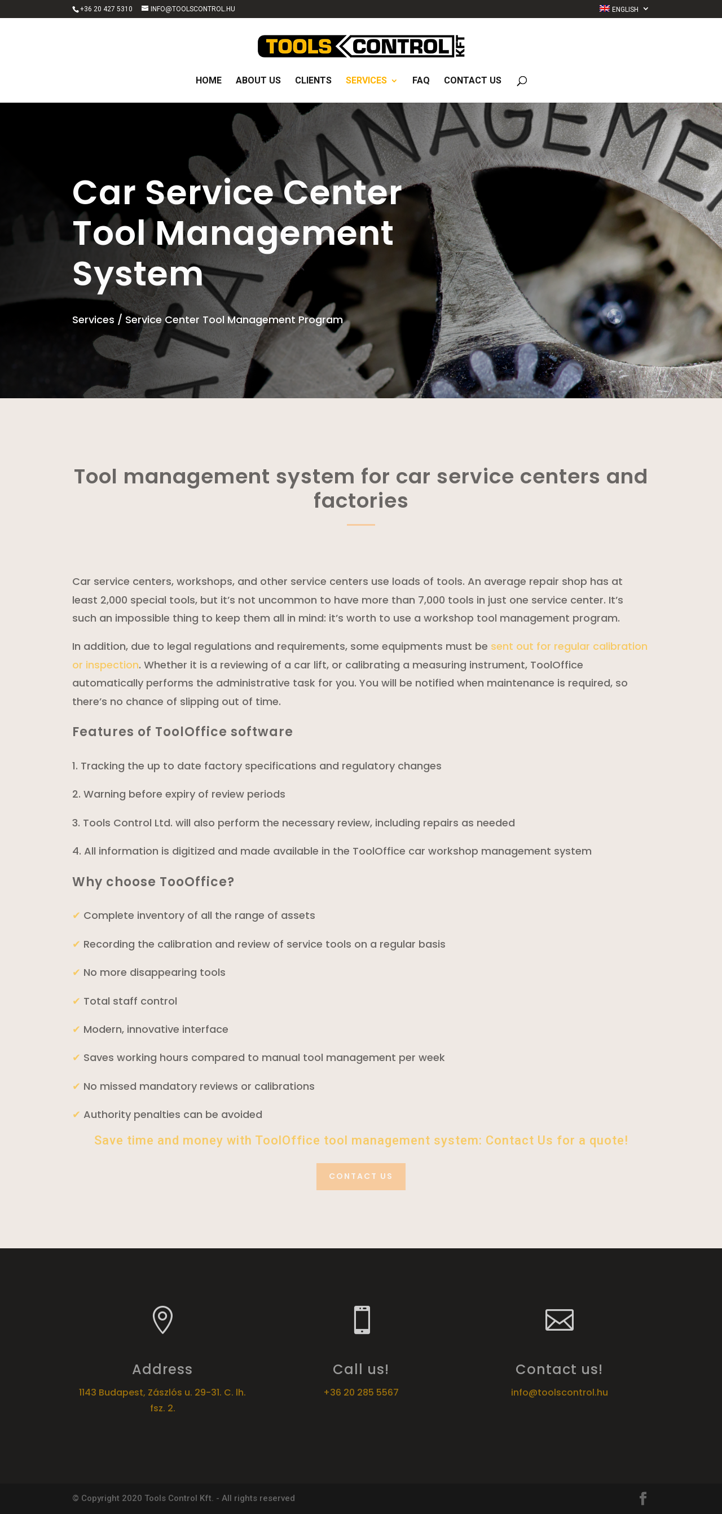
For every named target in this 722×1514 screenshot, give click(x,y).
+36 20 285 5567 (361, 1392)
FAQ (421, 81)
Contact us (472, 81)
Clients (313, 81)
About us (258, 81)
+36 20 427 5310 (106, 9)
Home (209, 81)
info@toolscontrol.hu (559, 1392)
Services (366, 81)
